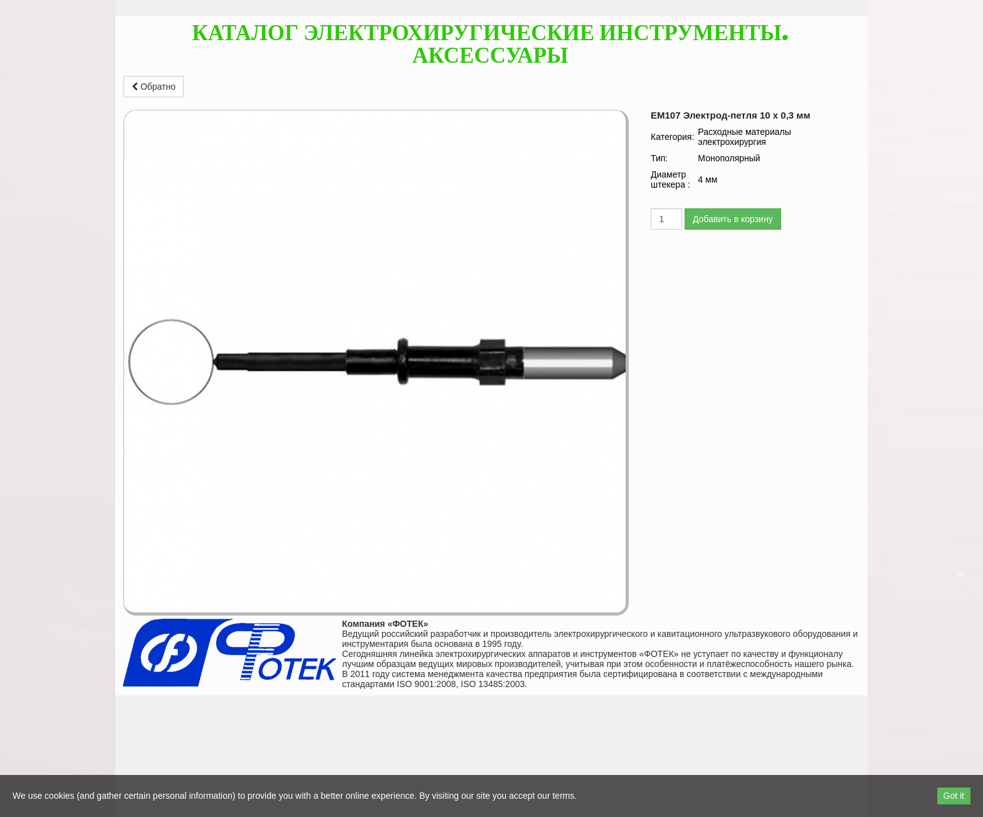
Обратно (154, 87)
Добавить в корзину (733, 219)
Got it (954, 796)
